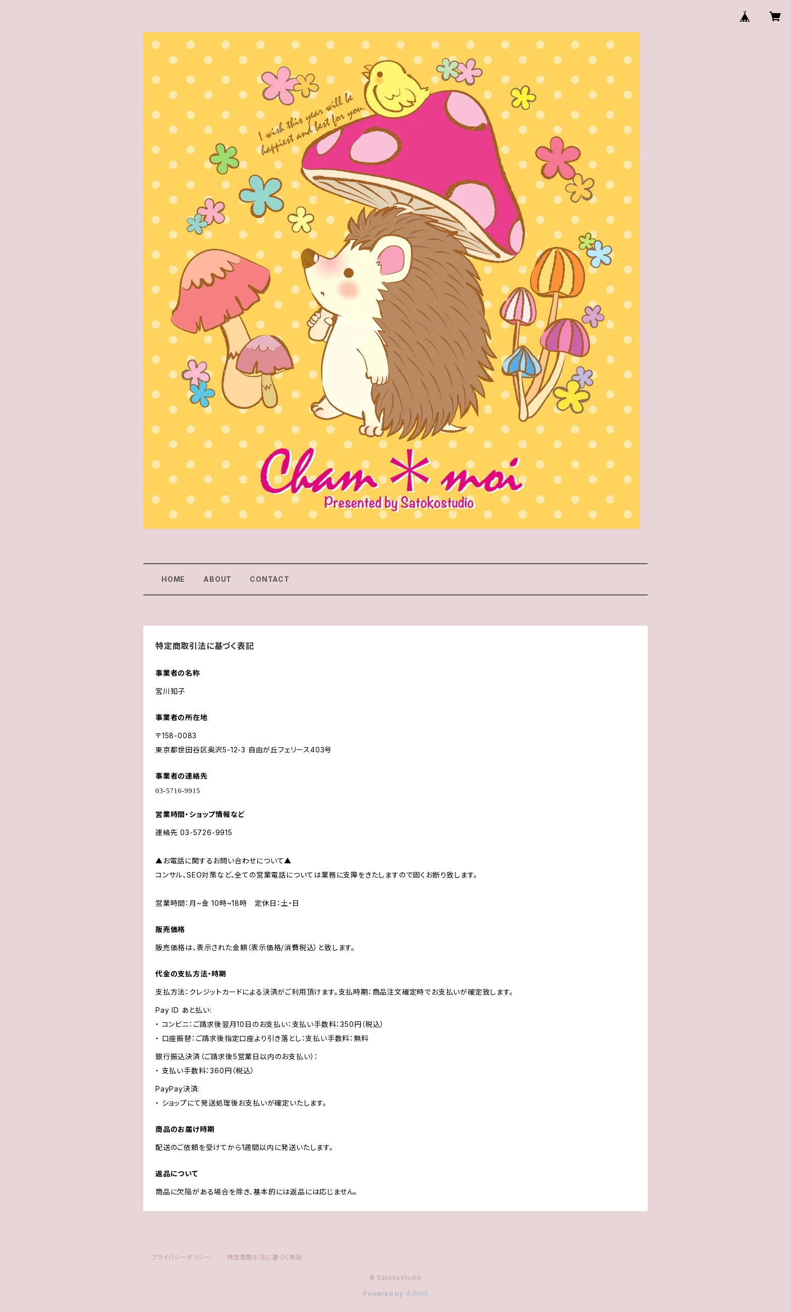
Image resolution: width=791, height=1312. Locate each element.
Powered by (395, 1293)
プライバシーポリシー (181, 1257)
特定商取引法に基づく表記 (265, 1257)
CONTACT (270, 579)
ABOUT (217, 579)
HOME (173, 579)
